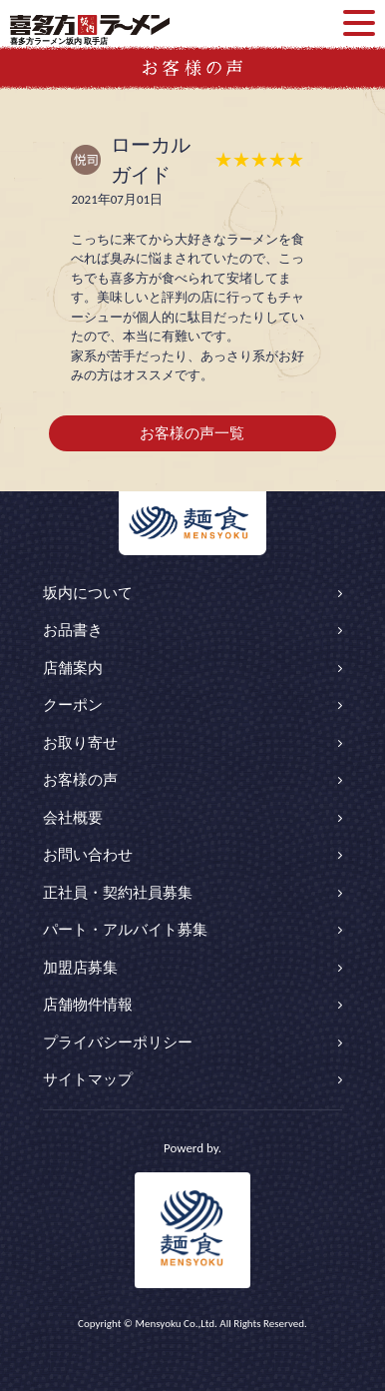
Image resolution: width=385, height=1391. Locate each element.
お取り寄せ (80, 743)
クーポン (73, 705)
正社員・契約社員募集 (117, 893)
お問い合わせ (88, 855)
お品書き (73, 630)
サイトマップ (88, 1079)
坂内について (88, 593)
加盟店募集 (80, 968)
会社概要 (73, 818)
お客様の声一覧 (192, 433)
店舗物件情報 (88, 1005)
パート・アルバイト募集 (125, 930)
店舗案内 (73, 668)
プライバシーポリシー (117, 1042)
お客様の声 (80, 780)
